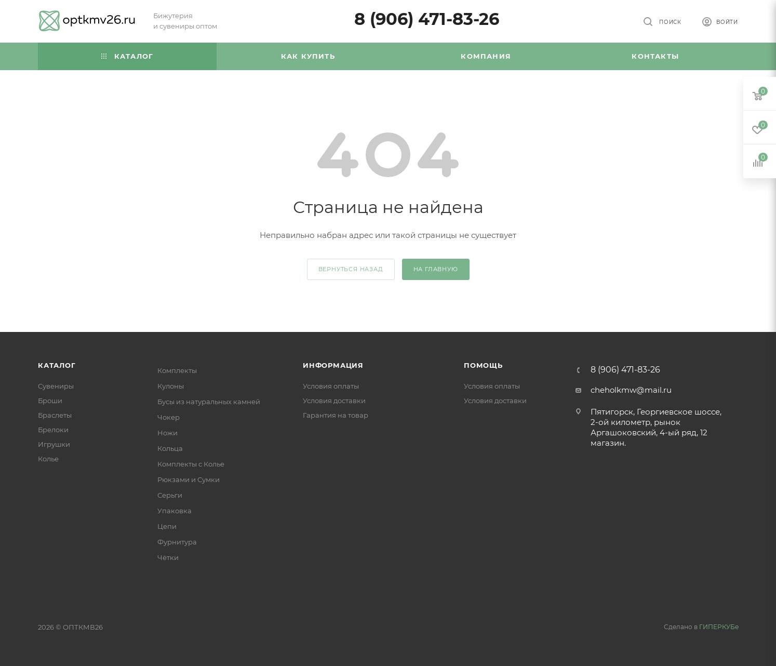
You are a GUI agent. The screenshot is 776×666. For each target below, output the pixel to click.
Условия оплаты (331, 386)
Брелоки (53, 429)
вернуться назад (350, 269)
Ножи (167, 433)
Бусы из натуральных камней (208, 401)
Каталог (57, 365)
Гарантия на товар (335, 415)
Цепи (167, 526)
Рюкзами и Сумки (188, 479)
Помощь (483, 365)
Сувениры (56, 386)
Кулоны (170, 386)
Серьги (169, 495)
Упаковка (174, 511)
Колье (48, 459)
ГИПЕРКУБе (719, 627)
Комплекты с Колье (190, 464)
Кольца (170, 448)
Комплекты (177, 370)
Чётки (168, 557)
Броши (50, 400)
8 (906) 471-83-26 (426, 19)
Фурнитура (177, 542)
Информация (333, 365)
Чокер (168, 417)
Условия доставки (334, 400)
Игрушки (54, 444)
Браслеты (55, 415)
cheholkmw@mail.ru (631, 390)
